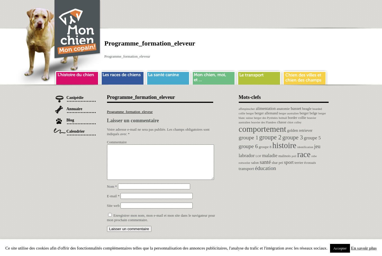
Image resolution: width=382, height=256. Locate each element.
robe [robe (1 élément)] (314, 156)
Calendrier (76, 131)
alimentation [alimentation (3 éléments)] (266, 108)
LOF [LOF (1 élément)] (258, 156)
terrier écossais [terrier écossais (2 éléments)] (305, 163)
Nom (112, 193)
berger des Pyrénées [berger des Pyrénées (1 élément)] (266, 117)
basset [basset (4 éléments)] (296, 108)
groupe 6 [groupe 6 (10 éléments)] (248, 146)
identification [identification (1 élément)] (305, 147)
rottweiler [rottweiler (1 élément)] (244, 162)
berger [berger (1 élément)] (250, 113)
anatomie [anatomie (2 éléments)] (283, 109)
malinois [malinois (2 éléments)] (284, 156)
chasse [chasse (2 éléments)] (281, 122)
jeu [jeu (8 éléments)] (317, 146)
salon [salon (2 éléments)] (255, 163)
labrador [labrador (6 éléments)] (247, 155)
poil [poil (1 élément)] (294, 156)
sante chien (168, 77)
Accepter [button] (340, 248)
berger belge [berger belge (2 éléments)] (308, 113)
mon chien (213, 77)
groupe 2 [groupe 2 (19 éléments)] (270, 137)
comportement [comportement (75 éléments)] (262, 128)
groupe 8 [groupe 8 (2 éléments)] (265, 147)
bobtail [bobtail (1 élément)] (283, 117)
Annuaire (75, 109)
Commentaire (117, 142)
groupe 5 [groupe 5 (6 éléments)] (312, 138)
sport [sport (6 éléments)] (289, 162)
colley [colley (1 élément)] (297, 122)
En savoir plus (364, 248)
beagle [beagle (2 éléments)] (306, 109)
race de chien (122, 77)
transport (259, 77)
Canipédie (75, 98)
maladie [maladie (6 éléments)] (269, 155)
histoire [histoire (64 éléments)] (284, 145)
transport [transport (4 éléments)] (246, 168)
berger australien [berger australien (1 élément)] (289, 113)
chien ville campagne (304, 77)
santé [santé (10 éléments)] (265, 162)
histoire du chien (77, 77)
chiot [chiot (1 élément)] (290, 122)
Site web (113, 212)
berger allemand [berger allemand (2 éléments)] (266, 113)
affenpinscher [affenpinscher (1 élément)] (247, 108)
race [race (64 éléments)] (303, 154)
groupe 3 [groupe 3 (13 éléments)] (292, 137)
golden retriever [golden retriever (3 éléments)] (299, 130)
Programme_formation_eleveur (130, 112)
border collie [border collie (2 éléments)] (297, 118)
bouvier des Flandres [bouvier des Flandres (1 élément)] (263, 122)
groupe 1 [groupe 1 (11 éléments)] (248, 137)
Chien (77, 30)
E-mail (113, 203)
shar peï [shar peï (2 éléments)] (277, 163)
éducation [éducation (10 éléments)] (265, 168)
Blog (70, 120)
